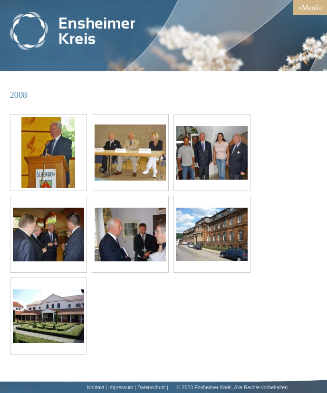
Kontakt (95, 387)
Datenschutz (151, 387)
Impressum (121, 387)
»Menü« (310, 7)
